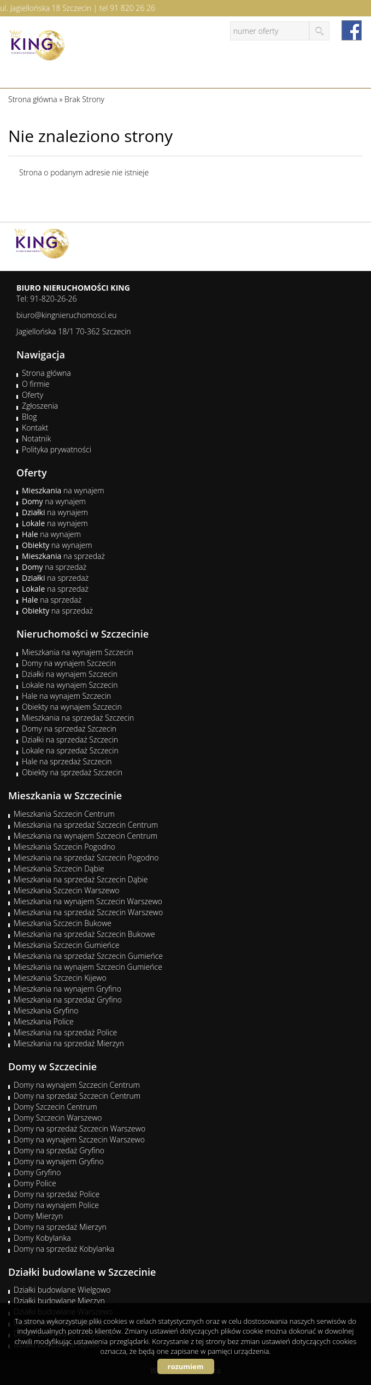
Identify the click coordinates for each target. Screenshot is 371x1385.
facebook (351, 30)
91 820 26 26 (132, 8)
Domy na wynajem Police (56, 1205)
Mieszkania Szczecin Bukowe (62, 923)
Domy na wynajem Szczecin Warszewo (79, 1139)
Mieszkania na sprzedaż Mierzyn (69, 1043)
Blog (29, 416)
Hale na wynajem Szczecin (66, 696)
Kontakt (35, 427)
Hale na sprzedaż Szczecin (67, 761)
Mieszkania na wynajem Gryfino (67, 988)
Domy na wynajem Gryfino (59, 1161)
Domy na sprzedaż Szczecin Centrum (77, 1096)
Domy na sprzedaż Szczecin (69, 728)
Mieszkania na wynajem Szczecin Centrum (85, 835)
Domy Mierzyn (38, 1216)
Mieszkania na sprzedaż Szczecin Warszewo (88, 912)
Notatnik (36, 438)
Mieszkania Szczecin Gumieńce (66, 945)
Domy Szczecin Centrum (55, 1106)
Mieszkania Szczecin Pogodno (64, 846)
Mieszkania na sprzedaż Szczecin (78, 717)
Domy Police (35, 1183)
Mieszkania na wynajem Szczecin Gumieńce (88, 967)
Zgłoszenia (40, 405)
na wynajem (63, 490)
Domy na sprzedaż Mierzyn (60, 1227)
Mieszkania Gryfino (46, 1010)
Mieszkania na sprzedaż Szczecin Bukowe (84, 934)
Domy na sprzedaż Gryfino (59, 1150)
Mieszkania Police (44, 1021)
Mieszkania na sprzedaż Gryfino (68, 999)
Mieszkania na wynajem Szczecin (77, 652)
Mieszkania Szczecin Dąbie (59, 868)
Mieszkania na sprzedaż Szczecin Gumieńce (88, 956)
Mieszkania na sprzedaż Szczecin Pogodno (86, 857)
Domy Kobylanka (42, 1238)
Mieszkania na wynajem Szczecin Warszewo (88, 901)
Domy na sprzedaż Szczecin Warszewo (79, 1128)
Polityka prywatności (56, 449)
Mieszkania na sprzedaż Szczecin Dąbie (81, 879)
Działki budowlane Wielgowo (62, 1289)
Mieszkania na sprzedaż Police (65, 1032)
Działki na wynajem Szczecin (69, 674)
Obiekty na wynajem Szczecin (72, 707)
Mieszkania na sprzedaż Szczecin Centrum (86, 825)
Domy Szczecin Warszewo (58, 1117)
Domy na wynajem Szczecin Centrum (77, 1085)
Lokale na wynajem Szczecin (69, 685)
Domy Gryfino (37, 1172)
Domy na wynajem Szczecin (69, 663)
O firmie (35, 384)
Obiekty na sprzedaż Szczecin (72, 772)
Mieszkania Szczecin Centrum (64, 814)
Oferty (32, 395)
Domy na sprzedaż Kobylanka (64, 1248)
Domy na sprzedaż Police (56, 1194)
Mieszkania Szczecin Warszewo (67, 890)
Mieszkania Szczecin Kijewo (60, 978)
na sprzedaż (63, 556)
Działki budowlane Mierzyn (59, 1300)
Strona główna (46, 373)
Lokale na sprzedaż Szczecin (70, 750)
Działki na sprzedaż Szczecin (70, 739)
